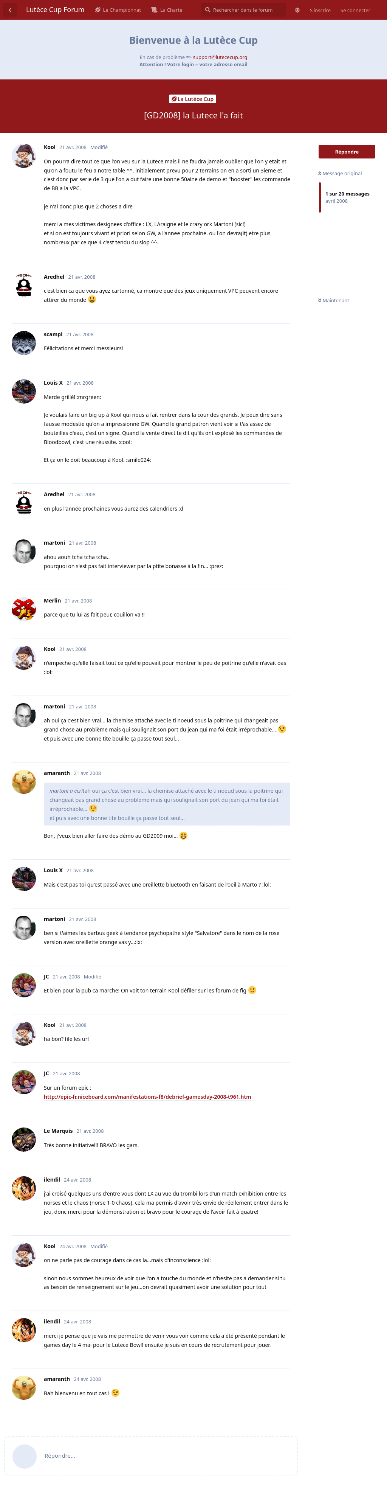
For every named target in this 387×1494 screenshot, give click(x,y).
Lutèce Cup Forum (55, 9)
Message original (340, 173)
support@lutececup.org (220, 57)
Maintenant (333, 300)
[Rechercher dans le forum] (243, 10)
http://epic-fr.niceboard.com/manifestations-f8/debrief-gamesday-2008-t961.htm (147, 1096)
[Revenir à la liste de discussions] (10, 10)
